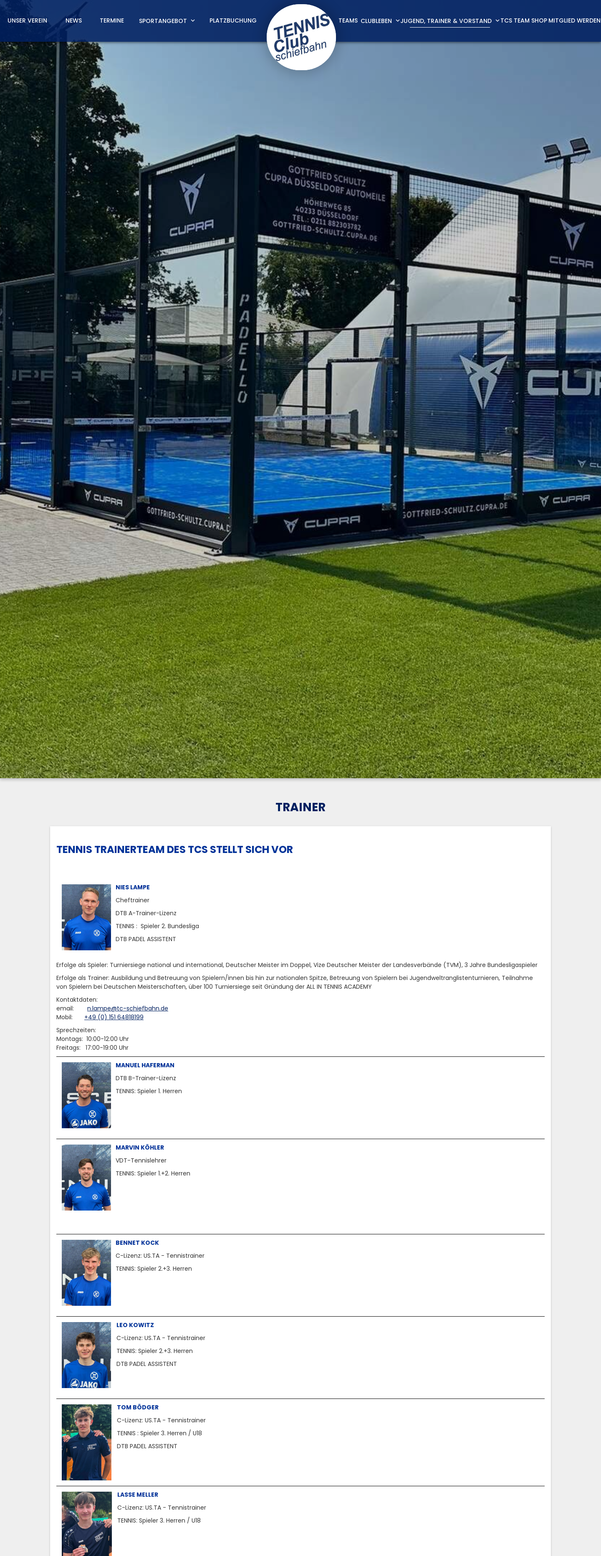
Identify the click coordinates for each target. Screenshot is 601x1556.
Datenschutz (532, 1540)
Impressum (485, 1540)
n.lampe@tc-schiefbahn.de (127, 381)
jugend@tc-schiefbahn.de (431, 1221)
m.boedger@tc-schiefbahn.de (357, 1492)
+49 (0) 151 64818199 (114, 390)
